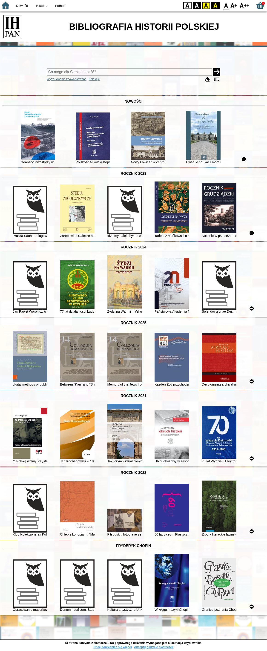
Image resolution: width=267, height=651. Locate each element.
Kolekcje (94, 79)
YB (206, 5)
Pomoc (60, 6)
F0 (226, 5)
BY (215, 5)
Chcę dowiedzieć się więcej (112, 647)
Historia (41, 6)
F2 (244, 5)
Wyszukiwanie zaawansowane (66, 79)
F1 (234, 5)
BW (197, 5)
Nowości (22, 6)
